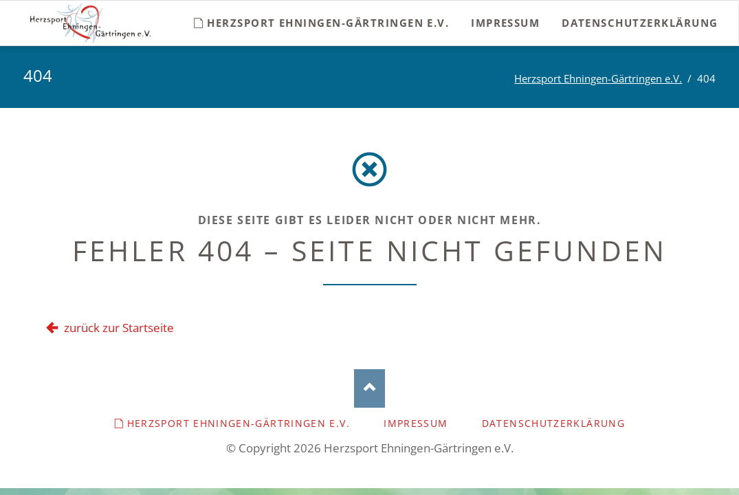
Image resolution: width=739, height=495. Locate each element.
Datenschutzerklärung (553, 423)
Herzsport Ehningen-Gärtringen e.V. (598, 78)
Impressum (416, 423)
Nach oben (369, 388)
